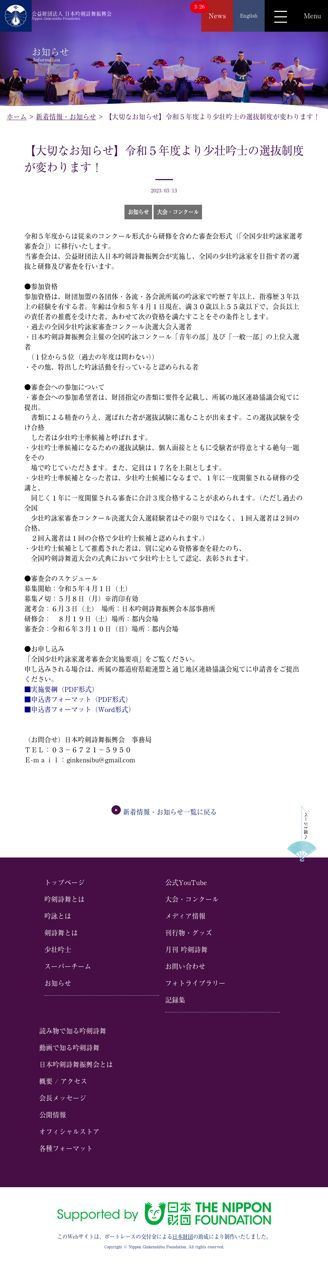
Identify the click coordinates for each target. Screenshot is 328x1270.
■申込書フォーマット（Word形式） (79, 709)
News (217, 15)
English (249, 15)
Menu (312, 15)
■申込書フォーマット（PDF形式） (78, 699)
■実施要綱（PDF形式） (61, 689)
